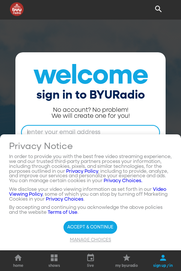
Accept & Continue (90, 227)
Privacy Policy (82, 171)
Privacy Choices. (123, 180)
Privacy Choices (64, 199)
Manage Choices (90, 240)
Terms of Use (62, 212)
